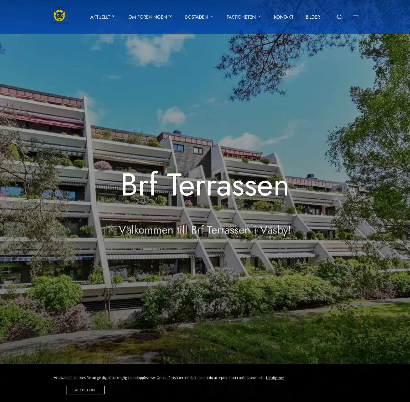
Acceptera (85, 390)
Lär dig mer (275, 377)
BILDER (313, 17)
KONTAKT (283, 17)
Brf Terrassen (205, 184)
